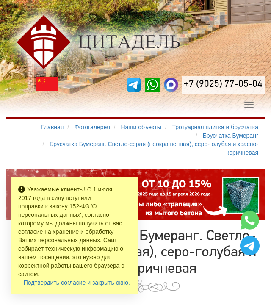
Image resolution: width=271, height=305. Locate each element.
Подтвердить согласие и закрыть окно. (77, 282)
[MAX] (171, 85)
